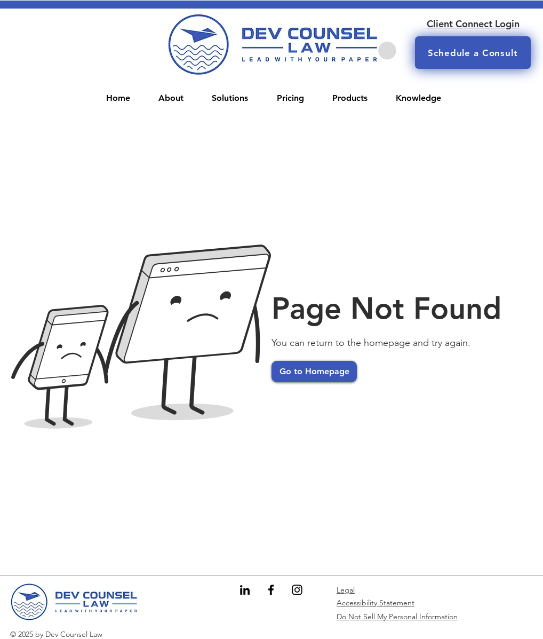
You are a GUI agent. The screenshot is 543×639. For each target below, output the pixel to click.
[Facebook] (271, 590)
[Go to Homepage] (314, 371)
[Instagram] (297, 590)
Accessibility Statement (375, 603)
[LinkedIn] (245, 590)
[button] (387, 51)
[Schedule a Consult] (473, 52)
